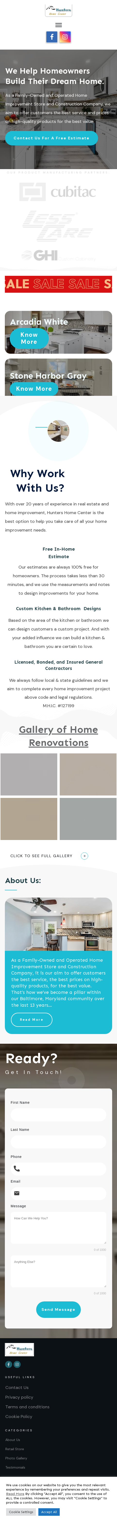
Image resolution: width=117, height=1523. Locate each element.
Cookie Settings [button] (21, 1512)
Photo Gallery (16, 1454)
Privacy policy (19, 1393)
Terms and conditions (27, 1403)
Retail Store (14, 1445)
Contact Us (17, 1384)
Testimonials (15, 1463)
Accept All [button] (49, 1512)
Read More (15, 1494)
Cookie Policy (18, 1413)
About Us (12, 1436)
